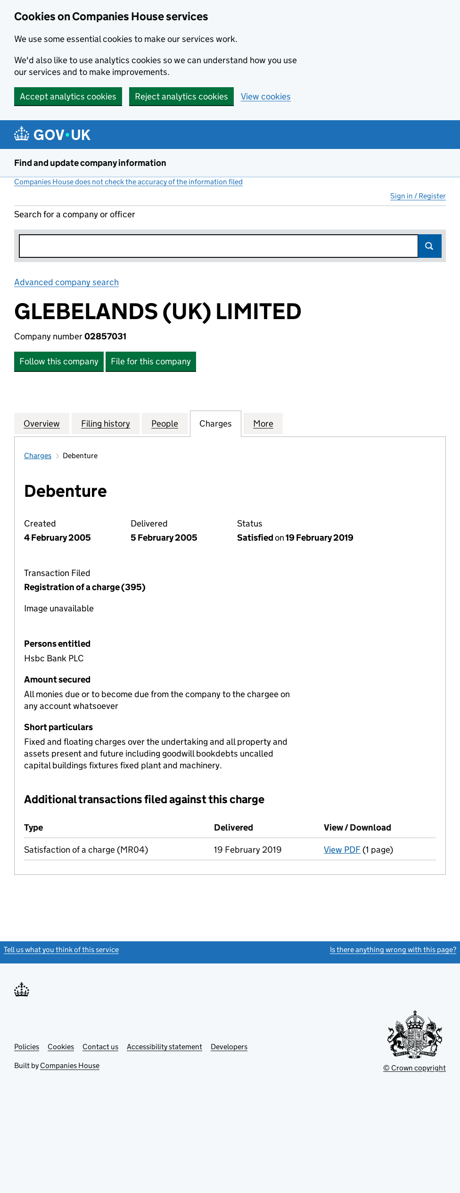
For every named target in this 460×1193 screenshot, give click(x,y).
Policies (26, 1046)
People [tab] (164, 423)
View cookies (266, 96)
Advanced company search (66, 282)
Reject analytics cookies (181, 96)
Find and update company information (90, 162)
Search (430, 246)
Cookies (61, 1046)
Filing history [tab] (105, 423)
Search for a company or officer (74, 214)
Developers (229, 1046)
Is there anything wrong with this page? (393, 949)
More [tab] (263, 423)
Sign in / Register (418, 195)
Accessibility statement (164, 1046)
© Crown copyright (414, 1067)
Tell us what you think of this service (61, 949)
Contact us (100, 1046)
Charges (37, 455)
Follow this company (59, 361)
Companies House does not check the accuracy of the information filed (128, 181)
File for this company (151, 361)
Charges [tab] (215, 423)
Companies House (69, 1065)
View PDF (342, 849)
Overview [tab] (42, 423)
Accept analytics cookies (68, 96)
